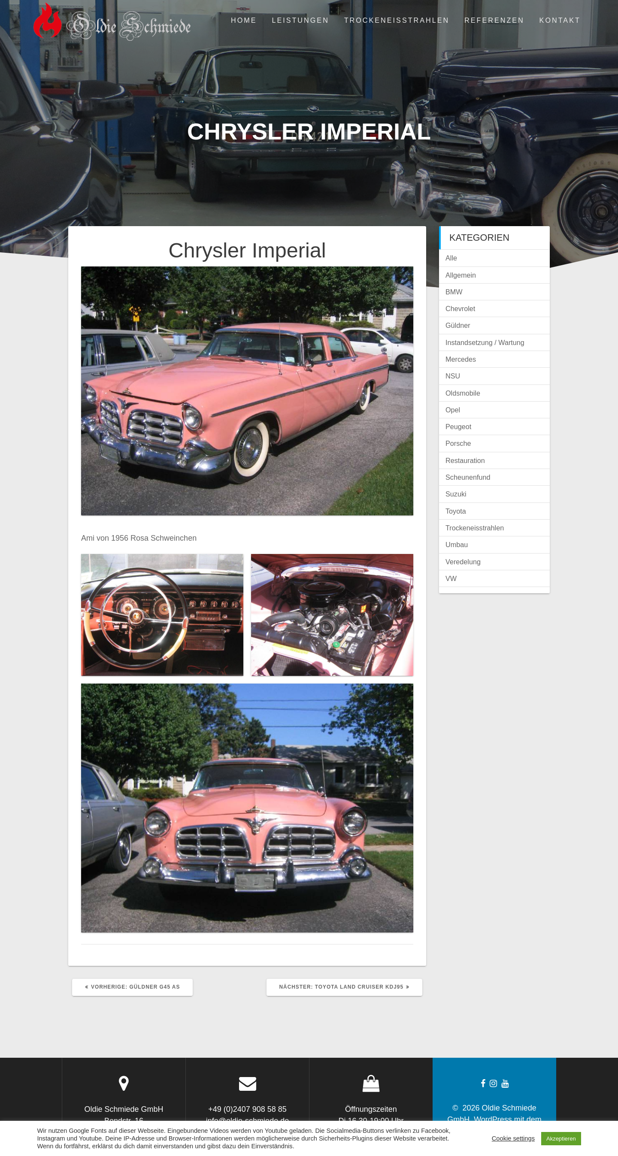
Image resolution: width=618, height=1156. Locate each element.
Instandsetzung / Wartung (484, 342)
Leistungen (300, 20)
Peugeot (458, 426)
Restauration (465, 460)
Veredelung (463, 562)
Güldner (457, 325)
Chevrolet (460, 308)
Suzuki (456, 494)
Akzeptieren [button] (561, 1138)
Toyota (455, 511)
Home (244, 20)
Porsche (458, 443)
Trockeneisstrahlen (397, 20)
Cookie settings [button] (513, 1138)
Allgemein (460, 275)
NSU (452, 376)
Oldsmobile (462, 393)
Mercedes (460, 359)
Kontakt (560, 20)
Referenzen (494, 20)
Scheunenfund (467, 477)
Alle (451, 258)
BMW (454, 292)
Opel (452, 410)
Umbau (456, 544)
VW (451, 578)
